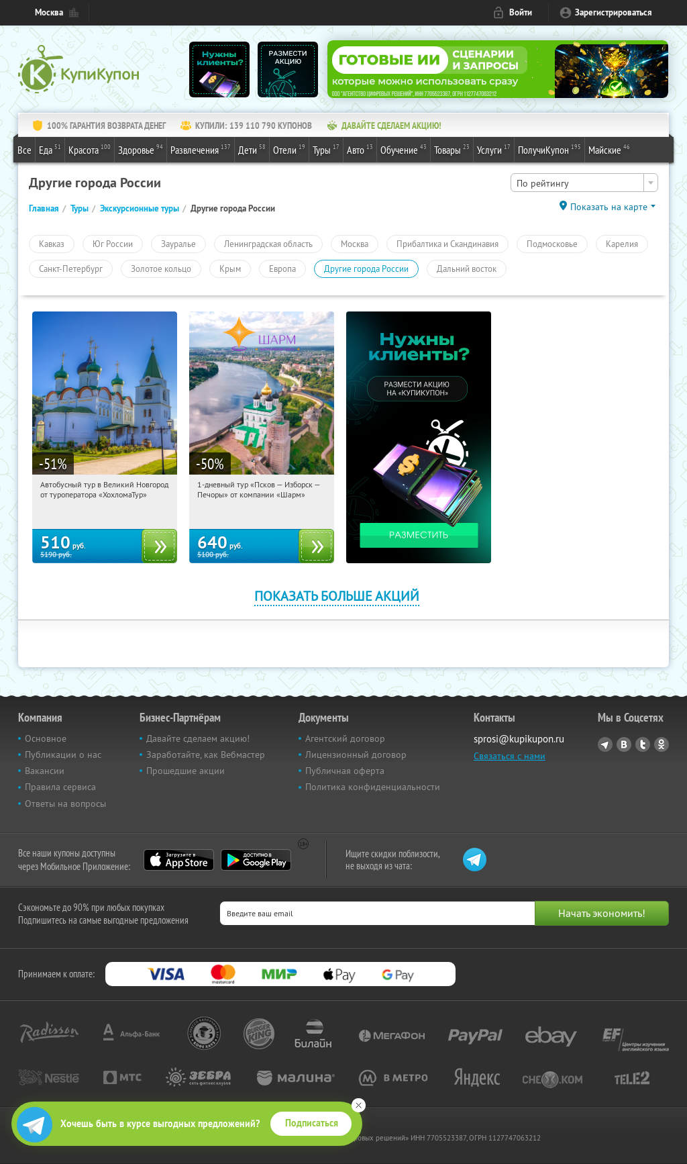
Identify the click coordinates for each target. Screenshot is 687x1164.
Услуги (494, 149)
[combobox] (584, 182)
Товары (452, 149)
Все (24, 149)
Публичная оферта (344, 771)
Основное (45, 738)
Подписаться (311, 1123)
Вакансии (44, 771)
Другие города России (366, 268)
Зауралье (178, 243)
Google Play (256, 860)
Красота (89, 149)
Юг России (113, 243)
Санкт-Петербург (71, 268)
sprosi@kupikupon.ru (519, 738)
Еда (50, 149)
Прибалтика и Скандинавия (447, 243)
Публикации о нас (63, 754)
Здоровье (140, 149)
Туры (326, 149)
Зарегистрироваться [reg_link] (613, 12)
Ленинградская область (268, 243)
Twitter (642, 744)
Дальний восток (466, 268)
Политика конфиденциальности (372, 787)
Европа (282, 268)
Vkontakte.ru (624, 744)
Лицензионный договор (356, 754)
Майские (609, 149)
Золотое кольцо (161, 268)
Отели (289, 149)
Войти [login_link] (520, 12)
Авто (360, 149)
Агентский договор (345, 738)
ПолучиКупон (549, 149)
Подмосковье (552, 243)
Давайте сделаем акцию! (198, 738)
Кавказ (51, 243)
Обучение (403, 149)
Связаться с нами (509, 756)
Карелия (622, 243)
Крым (230, 268)
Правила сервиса (60, 787)
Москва (49, 12)
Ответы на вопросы (65, 803)
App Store (179, 860)
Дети (252, 149)
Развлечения (200, 149)
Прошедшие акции (185, 771)
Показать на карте (608, 207)
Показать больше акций (336, 595)
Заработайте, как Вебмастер (205, 754)
